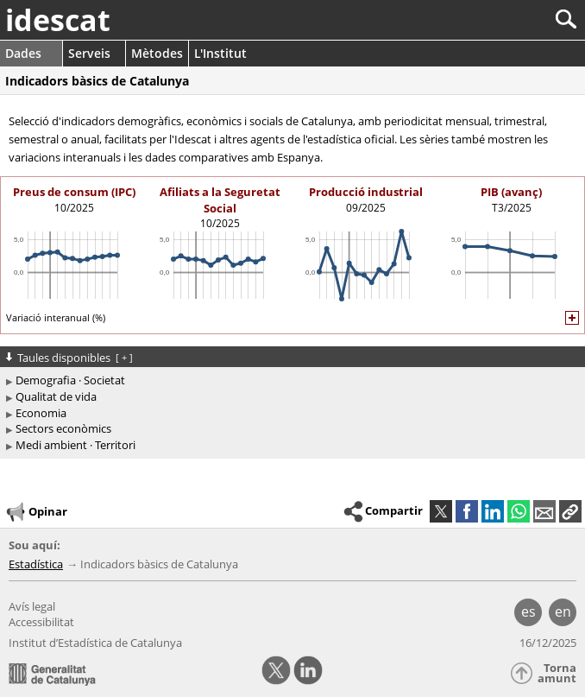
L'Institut (220, 53)
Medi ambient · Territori (75, 445)
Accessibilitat (41, 622)
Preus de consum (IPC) (74, 192)
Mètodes (157, 53)
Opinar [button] (35, 512)
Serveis (89, 53)
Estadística (36, 564)
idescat (57, 20)
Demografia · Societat (70, 380)
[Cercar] (508, 19)
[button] (570, 511)
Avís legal (32, 606)
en (563, 611)
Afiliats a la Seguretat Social (220, 199)
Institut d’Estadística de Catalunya (95, 642)
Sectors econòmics (63, 428)
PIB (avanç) (511, 192)
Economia (41, 413)
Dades (23, 53)
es (528, 611)
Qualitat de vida (56, 396)
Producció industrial (366, 192)
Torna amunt (557, 673)
